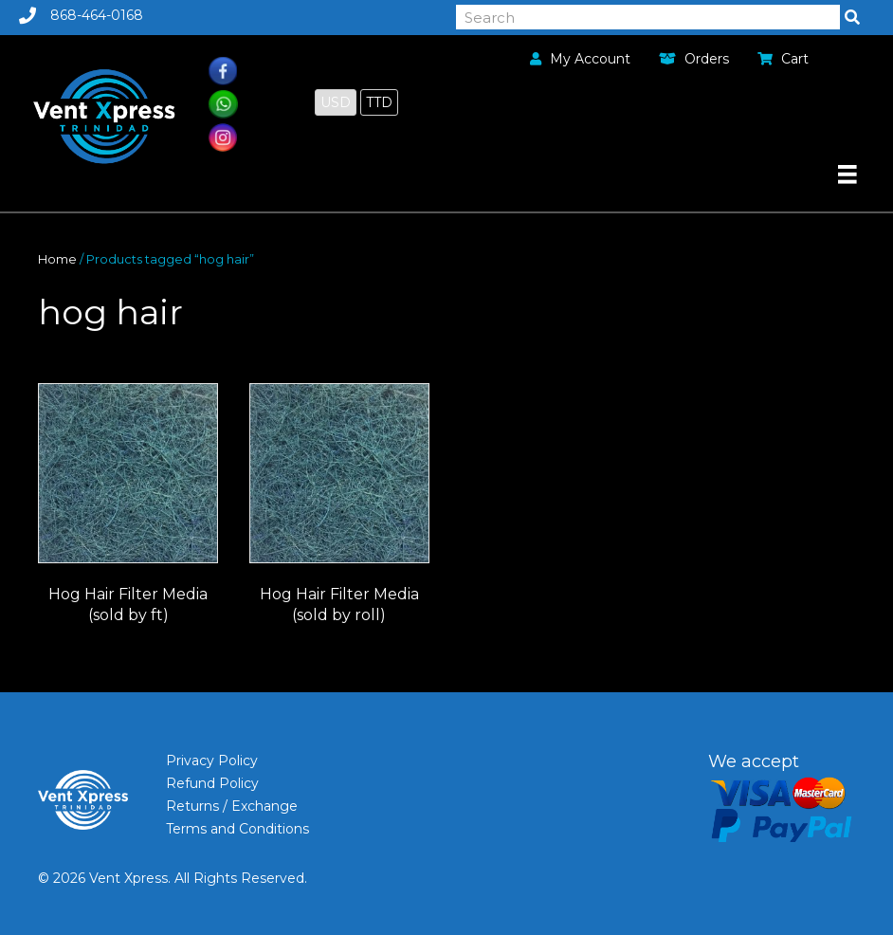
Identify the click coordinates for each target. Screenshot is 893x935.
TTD (379, 102)
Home (57, 259)
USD (335, 102)
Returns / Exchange (232, 806)
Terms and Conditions (237, 828)
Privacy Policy (212, 760)
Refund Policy (212, 783)
